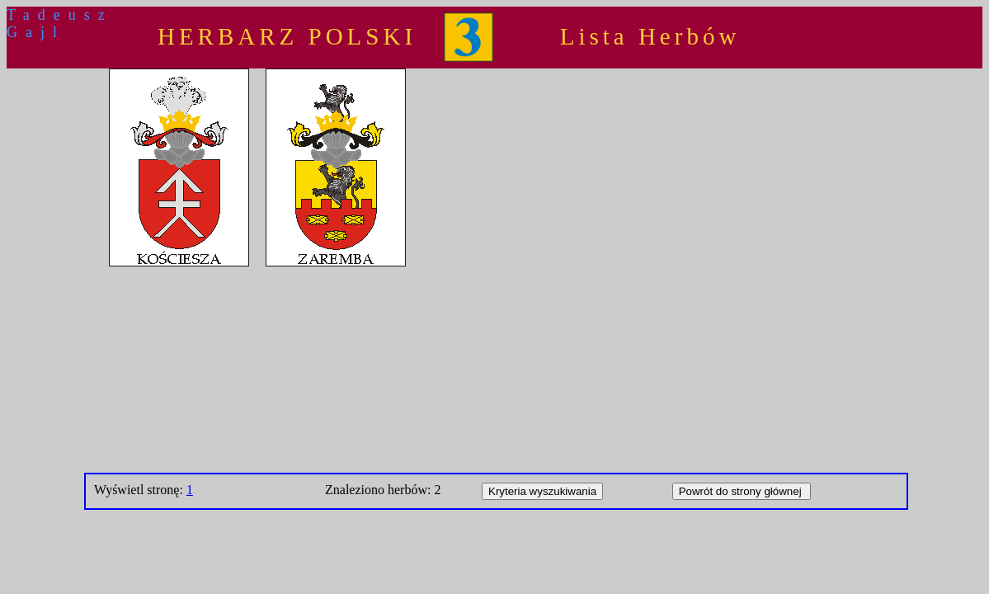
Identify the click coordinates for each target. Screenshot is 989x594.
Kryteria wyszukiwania (542, 491)
